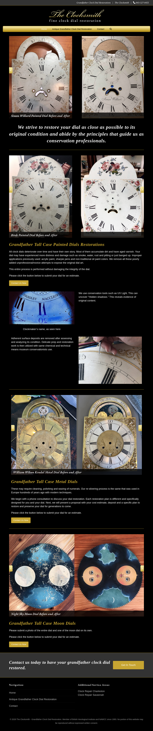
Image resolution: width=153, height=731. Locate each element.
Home (12, 696)
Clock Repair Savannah (91, 698)
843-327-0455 (142, 2)
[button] (110, 29)
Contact (13, 709)
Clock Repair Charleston (91, 694)
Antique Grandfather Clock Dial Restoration (33, 702)
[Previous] (12, 70)
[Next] (141, 70)
